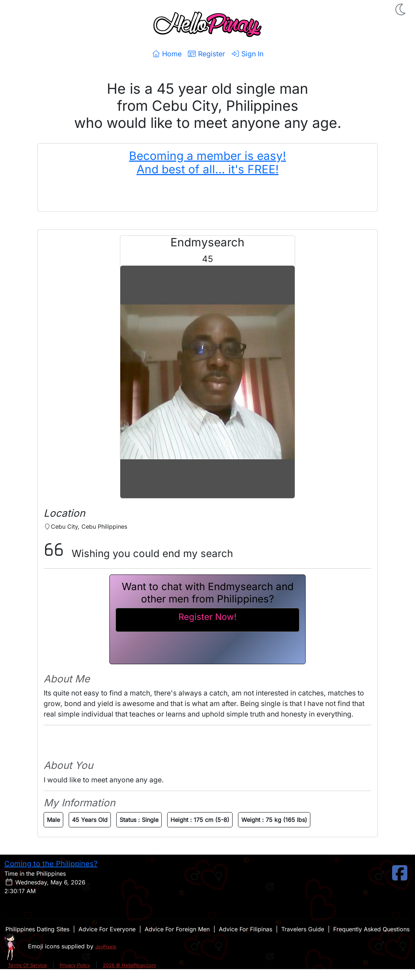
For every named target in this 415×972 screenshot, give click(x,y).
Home (167, 53)
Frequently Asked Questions (371, 929)
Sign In (247, 53)
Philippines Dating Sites (37, 929)
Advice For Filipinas (245, 929)
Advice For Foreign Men (177, 929)
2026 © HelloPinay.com (129, 965)
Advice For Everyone (107, 929)
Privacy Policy (75, 965)
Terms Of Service (27, 965)
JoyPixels (105, 946)
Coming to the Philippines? (50, 863)
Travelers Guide (302, 929)
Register (206, 53)
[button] (401, 9)
